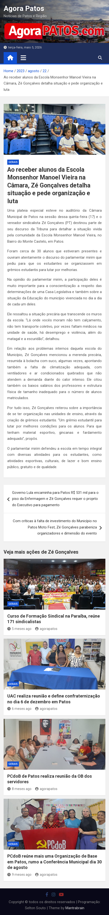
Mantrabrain (74, 908)
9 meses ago (19, 874)
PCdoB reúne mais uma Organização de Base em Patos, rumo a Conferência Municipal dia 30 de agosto (54, 861)
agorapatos (46, 629)
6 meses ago (19, 709)
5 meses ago (19, 629)
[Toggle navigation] (23, 57)
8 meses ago (19, 789)
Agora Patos (24, 8)
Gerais (13, 162)
